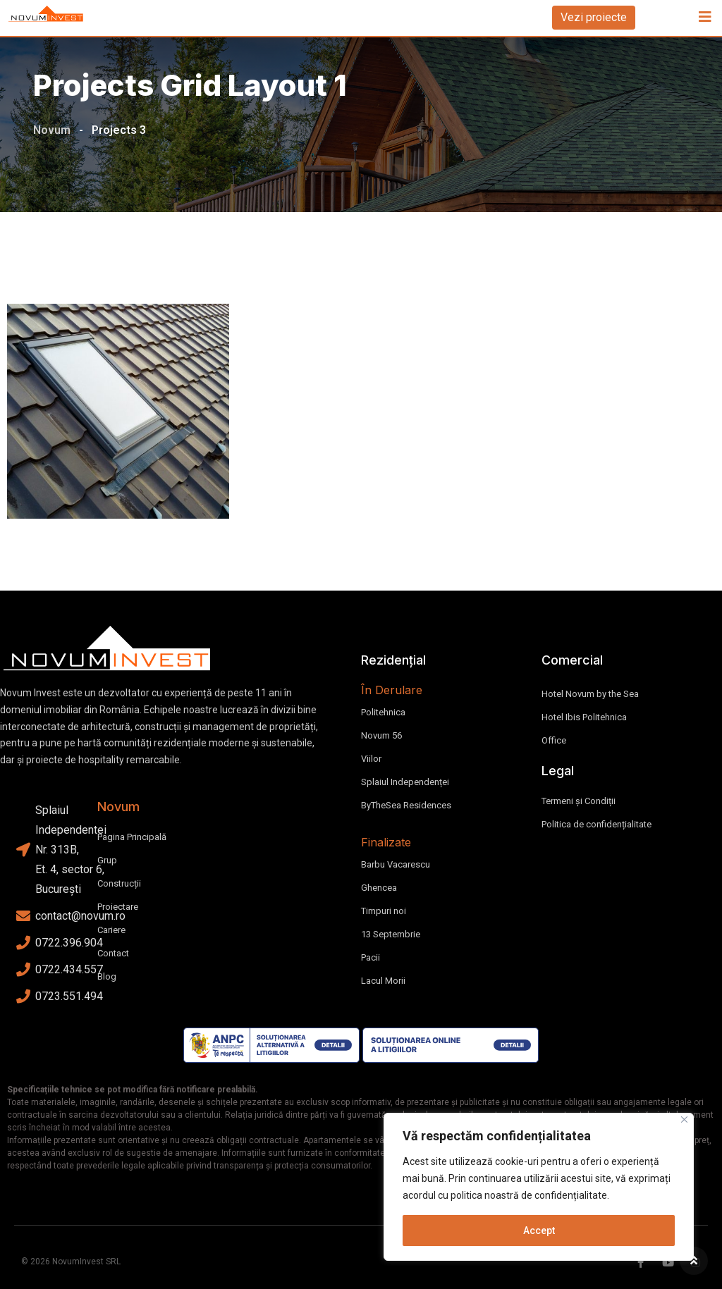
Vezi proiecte (594, 17)
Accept (539, 1230)
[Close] (684, 1119)
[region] (539, 1187)
